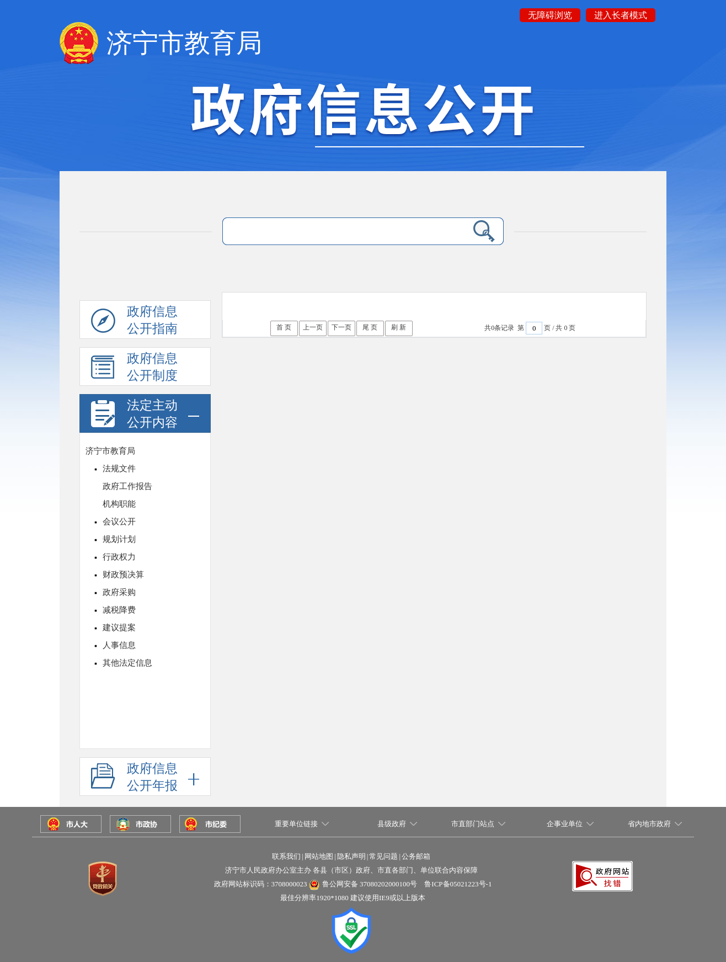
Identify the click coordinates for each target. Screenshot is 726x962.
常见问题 (383, 856)
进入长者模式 (620, 15)
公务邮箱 (416, 856)
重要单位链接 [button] (296, 824)
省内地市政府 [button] (649, 824)
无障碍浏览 (550, 15)
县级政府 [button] (391, 824)
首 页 (283, 327)
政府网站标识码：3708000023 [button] (260, 884)
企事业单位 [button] (565, 824)
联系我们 (286, 856)
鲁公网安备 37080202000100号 (369, 884)
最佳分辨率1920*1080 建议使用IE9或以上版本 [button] (352, 898)
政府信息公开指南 (134, 322)
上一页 (313, 327)
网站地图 (319, 856)
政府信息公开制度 (134, 369)
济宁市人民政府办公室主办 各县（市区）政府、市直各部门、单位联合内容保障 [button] (351, 870)
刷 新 (398, 327)
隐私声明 (351, 856)
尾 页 (369, 327)
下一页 (341, 327)
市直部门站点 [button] (472, 824)
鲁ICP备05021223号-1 (458, 884)
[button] (602, 866)
